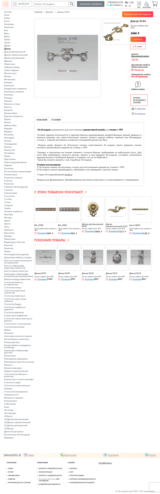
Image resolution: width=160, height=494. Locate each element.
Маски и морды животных (17, 279)
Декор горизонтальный (16, 55)
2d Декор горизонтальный (17, 422)
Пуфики (8, 165)
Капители (9, 86)
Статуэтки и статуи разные (17, 324)
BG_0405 (62, 225)
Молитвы (9, 135)
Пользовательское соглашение (81, 482)
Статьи (10, 468)
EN (132, 3)
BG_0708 (38, 225)
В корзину (42, 233)
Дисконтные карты (13, 432)
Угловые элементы (13, 211)
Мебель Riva (10, 125)
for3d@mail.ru (117, 5)
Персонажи (10, 159)
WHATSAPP (69, 455)
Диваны (8, 61)
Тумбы (7, 208)
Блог (71, 472)
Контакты (73, 468)
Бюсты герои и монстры (16, 271)
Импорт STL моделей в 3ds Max (50, 468)
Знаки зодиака (11, 70)
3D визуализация (45, 472)
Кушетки (8, 248)
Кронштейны (10, 113)
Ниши (7, 251)
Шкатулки (9, 233)
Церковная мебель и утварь (18, 258)
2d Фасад (8, 429)
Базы (6, 407)
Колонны (8, 95)
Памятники (9, 239)
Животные (9, 64)
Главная (38, 12)
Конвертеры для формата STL (50, 484)
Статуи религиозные (14, 327)
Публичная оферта (76, 475)
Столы (7, 202)
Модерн (8, 132)
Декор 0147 (40, 273)
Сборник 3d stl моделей (16, 187)
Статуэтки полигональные (17, 386)
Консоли (8, 245)
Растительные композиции (17, 172)
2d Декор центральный (15, 425)
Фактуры (8, 215)
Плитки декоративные (15, 162)
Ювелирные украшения (16, 359)
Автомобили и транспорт (16, 339)
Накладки (9, 138)
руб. (126, 5)
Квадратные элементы (15, 89)
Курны (7, 119)
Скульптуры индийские (16, 316)
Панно (7, 156)
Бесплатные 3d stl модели (17, 435)
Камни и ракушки (13, 368)
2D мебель (9, 153)
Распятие (8, 168)
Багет (7, 21)
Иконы (7, 76)
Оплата (11, 472)
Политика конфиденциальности (82, 479)
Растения (8, 410)
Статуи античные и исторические (13, 283)
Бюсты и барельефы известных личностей (14, 267)
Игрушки (8, 333)
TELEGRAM (112, 455)
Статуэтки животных (14, 296)
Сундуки (8, 205)
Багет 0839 (134, 225)
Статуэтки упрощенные (16, 392)
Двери (7, 46)
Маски (7, 122)
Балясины (9, 24)
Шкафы (8, 236)
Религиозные (10, 175)
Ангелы (8, 12)
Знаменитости (11, 395)
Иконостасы (10, 73)
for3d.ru (68, 174)
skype (151, 455)
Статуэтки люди (12, 382)
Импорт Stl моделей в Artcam (50, 475)
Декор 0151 (111, 273)
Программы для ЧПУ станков (19, 482)
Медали (8, 129)
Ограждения (10, 144)
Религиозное (10, 401)
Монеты (8, 365)
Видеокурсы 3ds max (14, 242)
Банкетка (9, 27)
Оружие (8, 389)
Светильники (10, 193)
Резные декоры (12, 342)
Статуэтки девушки (14, 312)
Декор (7, 49)
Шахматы (9, 230)
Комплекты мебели (14, 92)
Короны (8, 101)
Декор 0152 (135, 273)
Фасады (8, 218)
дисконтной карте (140, 56)
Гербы (7, 40)
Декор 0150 (88, 273)
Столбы (8, 199)
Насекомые (10, 356)
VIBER (29, 455)
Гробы (7, 43)
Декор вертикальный (14, 52)
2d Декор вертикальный (16, 419)
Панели (8, 147)
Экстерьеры (10, 413)
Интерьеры (9, 79)
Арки (6, 15)
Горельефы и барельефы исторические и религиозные (18, 275)
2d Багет (8, 416)
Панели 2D (9, 150)
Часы (6, 227)
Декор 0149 (64, 273)
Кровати (8, 110)
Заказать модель (90, 4)
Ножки (7, 141)
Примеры (9, 438)
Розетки (8, 181)
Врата (7, 36)
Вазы (6, 33)
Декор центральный (14, 58)
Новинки (11, 479)
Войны (7, 330)
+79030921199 (115, 2)
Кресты (8, 107)
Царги (7, 221)
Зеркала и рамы (12, 67)
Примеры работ (14, 475)
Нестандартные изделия (16, 254)
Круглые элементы (13, 116)
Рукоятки (9, 184)
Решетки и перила (13, 178)
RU (126, 3)
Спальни (8, 190)
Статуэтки (9, 196)
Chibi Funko (10, 404)
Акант (7, 18)
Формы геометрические (16, 371)
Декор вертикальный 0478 (92, 225)
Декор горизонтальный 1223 (116, 225)
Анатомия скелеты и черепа (18, 336)
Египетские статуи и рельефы (19, 379)
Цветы (7, 224)
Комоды (8, 98)
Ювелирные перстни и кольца (19, 362)
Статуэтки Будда (12, 304)
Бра (6, 30)
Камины (8, 83)
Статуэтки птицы (12, 288)
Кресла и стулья (12, 104)
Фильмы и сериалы (13, 398)
